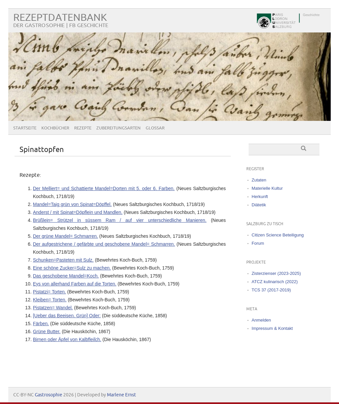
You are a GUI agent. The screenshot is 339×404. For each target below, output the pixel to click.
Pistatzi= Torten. (49, 291)
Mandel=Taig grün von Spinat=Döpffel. (72, 204)
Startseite (24, 128)
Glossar (155, 128)
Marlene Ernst (121, 394)
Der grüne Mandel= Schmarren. (65, 236)
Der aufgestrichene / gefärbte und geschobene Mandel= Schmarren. (104, 244)
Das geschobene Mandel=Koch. (66, 275)
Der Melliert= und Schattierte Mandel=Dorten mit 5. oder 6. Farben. (103, 188)
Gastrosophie (48, 394)
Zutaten (259, 179)
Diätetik (259, 204)
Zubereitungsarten (118, 128)
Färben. (41, 323)
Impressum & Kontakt (272, 328)
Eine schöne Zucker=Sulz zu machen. (72, 268)
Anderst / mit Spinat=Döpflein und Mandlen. (77, 212)
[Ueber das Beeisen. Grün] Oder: (67, 315)
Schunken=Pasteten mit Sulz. (63, 260)
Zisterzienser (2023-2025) (276, 273)
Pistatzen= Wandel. (53, 307)
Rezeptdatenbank (60, 18)
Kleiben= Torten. (49, 299)
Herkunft (260, 196)
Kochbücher (55, 128)
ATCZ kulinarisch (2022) (275, 281)
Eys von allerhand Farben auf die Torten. (74, 283)
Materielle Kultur (267, 188)
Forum (258, 243)
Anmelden (261, 320)
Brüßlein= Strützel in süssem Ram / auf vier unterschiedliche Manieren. (119, 220)
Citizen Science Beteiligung (278, 234)
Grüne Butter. (46, 331)
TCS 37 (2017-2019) (271, 289)
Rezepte (82, 128)
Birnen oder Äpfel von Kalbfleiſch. (67, 339)
